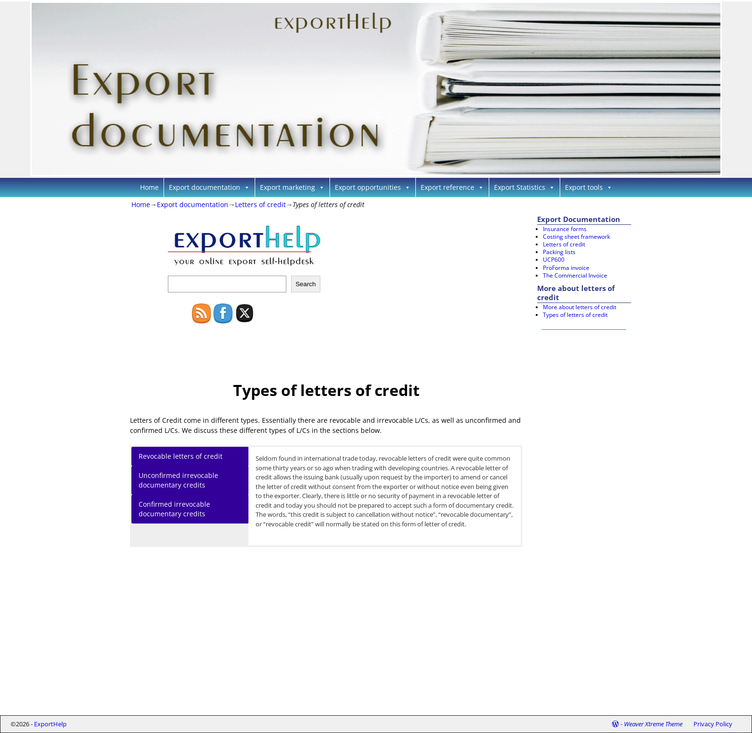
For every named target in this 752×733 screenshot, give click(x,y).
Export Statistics (524, 187)
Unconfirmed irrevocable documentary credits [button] (178, 480)
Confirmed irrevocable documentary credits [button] (174, 509)
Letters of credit (260, 204)
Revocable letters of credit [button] (181, 456)
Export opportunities (373, 187)
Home (149, 187)
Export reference (452, 187)
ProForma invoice (566, 268)
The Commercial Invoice (575, 275)
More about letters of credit (579, 307)
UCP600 (553, 260)
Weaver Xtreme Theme (653, 724)
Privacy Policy (712, 724)
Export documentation (209, 187)
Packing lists (559, 252)
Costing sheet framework (576, 237)
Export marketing (292, 187)
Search (305, 284)
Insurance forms (565, 229)
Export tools (588, 187)
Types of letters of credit (575, 315)
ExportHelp (50, 724)
